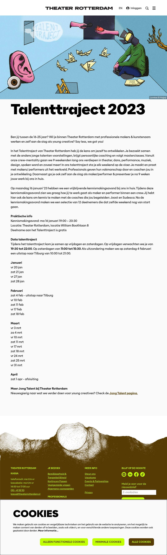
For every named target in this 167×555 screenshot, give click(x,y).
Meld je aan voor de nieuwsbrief (134, 485)
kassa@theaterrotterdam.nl (25, 494)
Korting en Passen (57, 481)
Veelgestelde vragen (59, 485)
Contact (89, 485)
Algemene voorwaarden (61, 488)
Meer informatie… (48, 530)
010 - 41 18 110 (17, 490)
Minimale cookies (108, 542)
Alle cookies (141, 542)
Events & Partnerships (96, 481)
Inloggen (134, 8)
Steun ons (90, 474)
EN (120, 8)
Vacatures (90, 477)
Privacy (89, 492)
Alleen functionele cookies (64, 542)
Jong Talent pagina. (123, 393)
